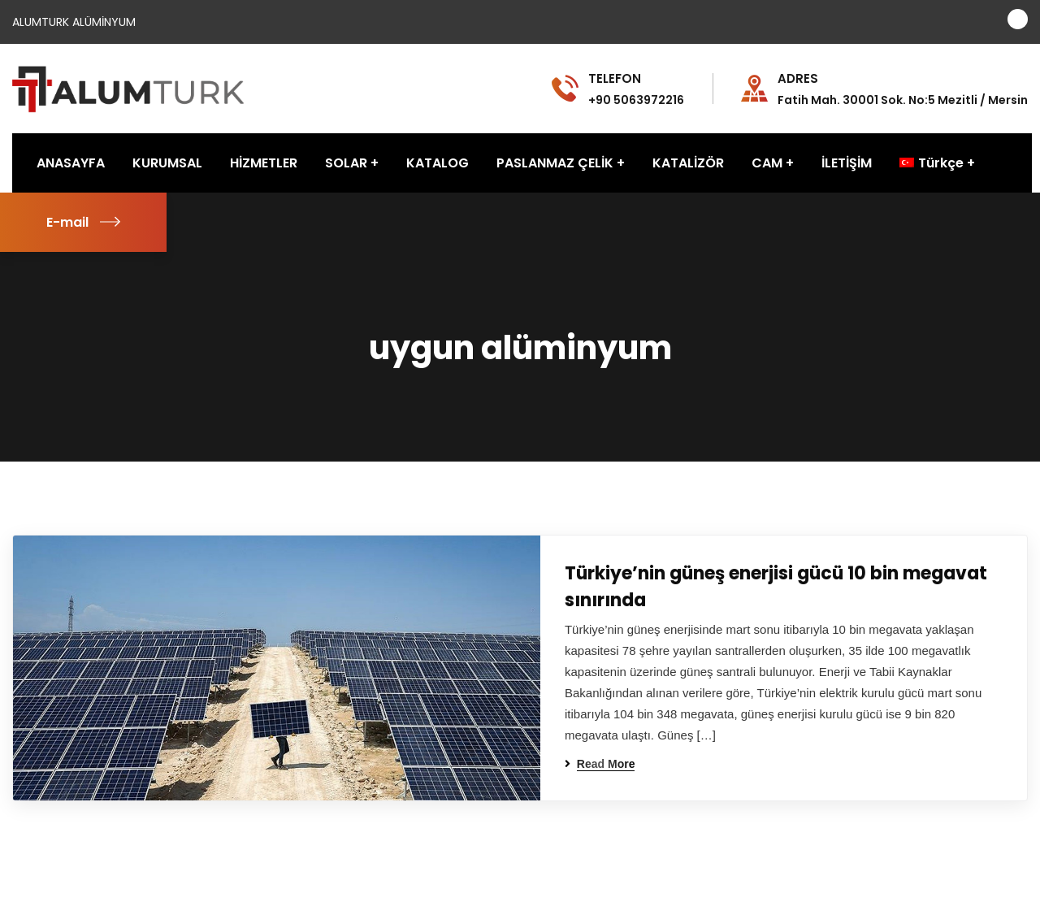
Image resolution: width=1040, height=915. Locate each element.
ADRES (798, 79)
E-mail (83, 222)
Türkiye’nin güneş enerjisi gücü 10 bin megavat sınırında (776, 587)
